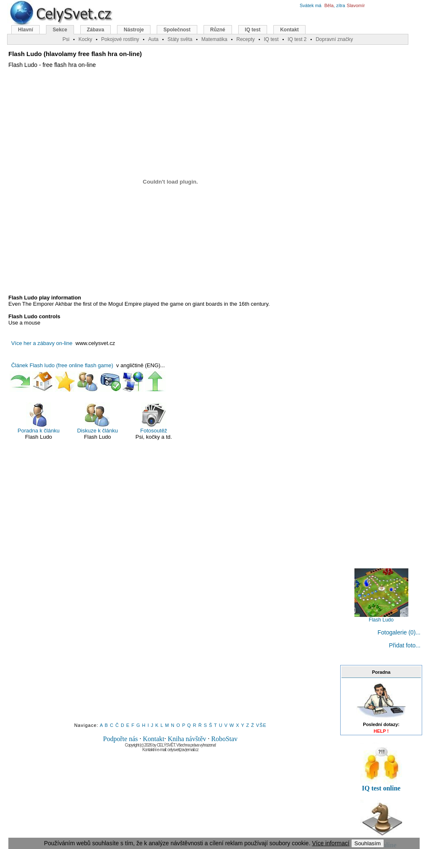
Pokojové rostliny (120, 39)
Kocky (85, 39)
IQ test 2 (297, 39)
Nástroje (134, 30)
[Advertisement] (170, 589)
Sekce (60, 30)
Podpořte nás (120, 738)
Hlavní (25, 30)
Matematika (214, 39)
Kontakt (154, 738)
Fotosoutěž (153, 418)
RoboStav (224, 738)
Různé (217, 30)
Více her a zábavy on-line (42, 343)
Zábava (95, 30)
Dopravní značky (334, 39)
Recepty (245, 39)
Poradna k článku (38, 418)
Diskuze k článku (97, 418)
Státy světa (180, 39)
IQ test (252, 30)
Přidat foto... (404, 645)
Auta (153, 39)
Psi (65, 39)
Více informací (330, 843)
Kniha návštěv (187, 738)
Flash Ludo (381, 617)
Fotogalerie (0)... (398, 632)
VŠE (261, 725)
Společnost (177, 30)
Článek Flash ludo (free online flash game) (62, 365)
